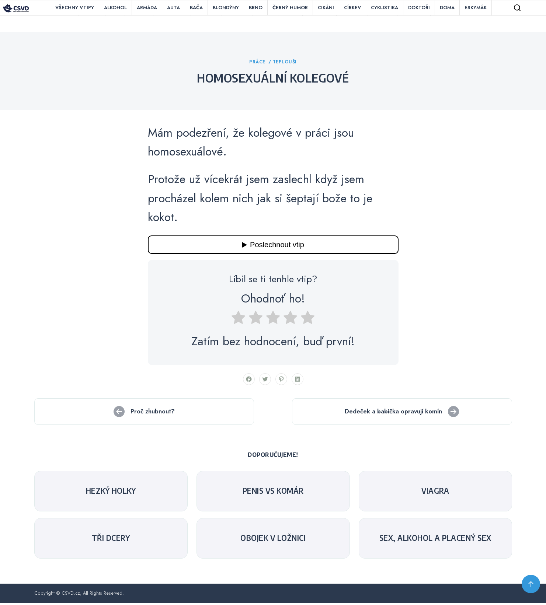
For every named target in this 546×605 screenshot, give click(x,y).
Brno (255, 7)
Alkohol (115, 7)
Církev (352, 7)
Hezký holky (111, 493)
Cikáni (326, 7)
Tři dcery (111, 540)
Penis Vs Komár (273, 493)
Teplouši (285, 63)
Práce (258, 63)
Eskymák (476, 7)
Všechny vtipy (74, 7)
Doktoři (419, 7)
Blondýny (226, 7)
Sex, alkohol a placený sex (435, 540)
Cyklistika (384, 7)
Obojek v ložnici (273, 540)
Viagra (435, 493)
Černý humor (290, 7)
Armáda (147, 7)
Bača (196, 7)
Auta (173, 7)
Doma (447, 7)
